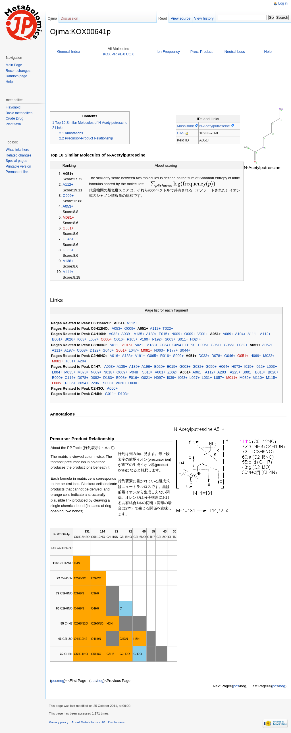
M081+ (68, 217)
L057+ (94, 339)
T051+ (70, 361)
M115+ (271, 377)
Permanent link (17, 172)
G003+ (184, 366)
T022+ (168, 328)
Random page (16, 76)
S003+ (170, 339)
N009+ (176, 334)
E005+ (203, 345)
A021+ (139, 345)
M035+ (69, 372)
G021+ (146, 377)
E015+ (164, 334)
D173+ (190, 345)
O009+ (68, 195)
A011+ (115, 345)
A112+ (68, 184)
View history (204, 18)
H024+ (195, 339)
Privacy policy (58, 722)
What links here (17, 150)
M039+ (245, 377)
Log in (283, 3)
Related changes (18, 155)
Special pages (16, 161)
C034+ (165, 345)
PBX (121, 54)
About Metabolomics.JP (88, 722)
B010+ (260, 372)
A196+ (147, 366)
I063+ (81, 339)
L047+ (134, 350)
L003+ (272, 366)
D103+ (123, 394)
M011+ (231, 377)
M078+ (83, 372)
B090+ (57, 377)
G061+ (216, 345)
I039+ (171, 377)
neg (61, 680)
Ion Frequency (168, 51)
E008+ (121, 377)
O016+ (119, 339)
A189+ (151, 334)
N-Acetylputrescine (214, 126)
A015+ (127, 345)
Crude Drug (14, 118)
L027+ (195, 377)
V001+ (202, 334)
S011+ (183, 339)
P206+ (95, 383)
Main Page (14, 65)
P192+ (157, 339)
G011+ (110, 394)
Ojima (52, 18)
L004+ (57, 372)
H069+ (255, 356)
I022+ (260, 366)
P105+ (132, 339)
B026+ (70, 339)
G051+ (68, 228)
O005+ (106, 339)
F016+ (134, 377)
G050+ (211, 366)
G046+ (68, 239)
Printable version (18, 166)
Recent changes (18, 71)
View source (180, 18)
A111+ (68, 272)
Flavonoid (13, 107)
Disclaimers (116, 722)
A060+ (112, 388)
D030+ (133, 383)
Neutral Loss (235, 51)
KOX (107, 54)
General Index (68, 51)
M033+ (268, 356)
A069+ (228, 334)
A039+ (126, 334)
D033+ (204, 356)
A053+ (68, 206)
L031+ (207, 377)
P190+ (145, 339)
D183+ (108, 377)
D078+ (216, 356)
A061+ (197, 372)
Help (267, 51)
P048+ (135, 372)
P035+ (70, 383)
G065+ (68, 250)
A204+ (83, 361)
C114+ (70, 377)
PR (114, 54)
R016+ (165, 356)
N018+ (109, 372)
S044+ (185, 350)
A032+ (114, 334)
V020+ (121, 383)
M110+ (258, 377)
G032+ (197, 366)
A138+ (68, 261)
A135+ (139, 334)
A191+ (139, 356)
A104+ (240, 334)
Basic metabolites (19, 113)
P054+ (83, 383)
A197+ (69, 350)
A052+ (267, 345)
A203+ (222, 372)
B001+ (57, 339)
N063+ (159, 350)
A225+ (235, 372)
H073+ (236, 366)
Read (162, 18)
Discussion (69, 18)
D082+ (95, 377)
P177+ (172, 350)
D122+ (95, 350)
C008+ (82, 350)
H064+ (224, 366)
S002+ (178, 356)
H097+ (159, 377)
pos (54, 680)
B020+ (159, 366)
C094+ (177, 345)
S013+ (147, 372)
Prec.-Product (201, 51)
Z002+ (172, 372)
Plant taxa (13, 124)
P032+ (242, 345)
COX (130, 54)
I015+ (248, 366)
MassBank (185, 126)
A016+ (115, 356)
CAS (180, 133)
